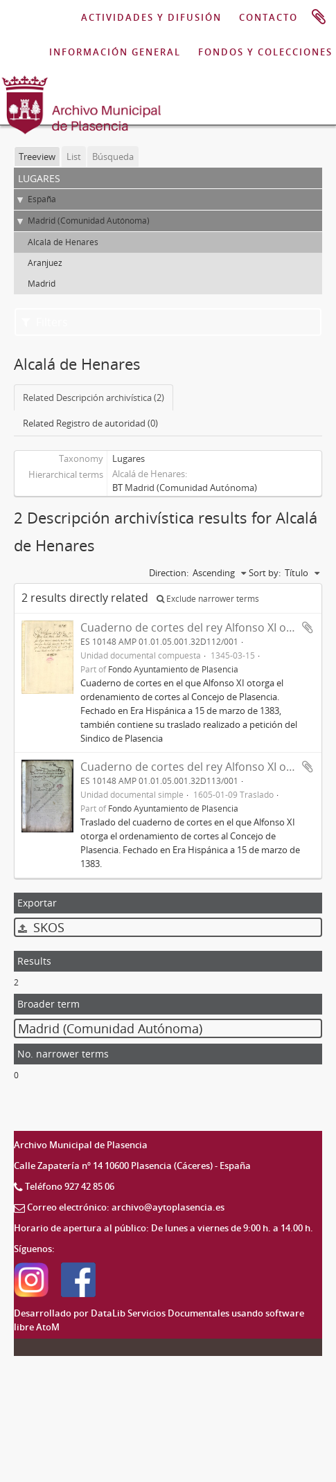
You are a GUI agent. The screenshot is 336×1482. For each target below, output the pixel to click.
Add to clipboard (308, 627)
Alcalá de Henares (63, 242)
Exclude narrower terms (208, 599)
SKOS (41, 927)
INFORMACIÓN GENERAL (115, 52)
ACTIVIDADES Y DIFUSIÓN (151, 17)
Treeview (37, 156)
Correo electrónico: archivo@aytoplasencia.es (125, 1207)
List (74, 156)
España (42, 199)
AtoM (48, 1327)
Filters (44, 322)
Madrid (41, 283)
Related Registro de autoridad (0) (90, 423)
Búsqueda (113, 156)
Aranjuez (45, 263)
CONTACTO (268, 17)
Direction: (168, 572)
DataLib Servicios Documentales (160, 1313)
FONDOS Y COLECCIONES (265, 52)
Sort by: (265, 572)
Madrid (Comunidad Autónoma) (89, 220)
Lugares (128, 458)
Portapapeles (318, 17)
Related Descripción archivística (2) (93, 397)
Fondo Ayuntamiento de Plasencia (173, 669)
